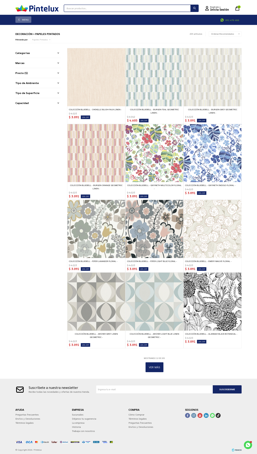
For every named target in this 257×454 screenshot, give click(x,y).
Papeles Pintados (40, 39)
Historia (76, 426)
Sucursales (77, 414)
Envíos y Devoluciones (27, 418)
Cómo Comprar (136, 414)
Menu (25, 19)
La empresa (78, 422)
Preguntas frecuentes (27, 414)
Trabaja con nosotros (83, 431)
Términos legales (24, 422)
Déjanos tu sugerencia (84, 418)
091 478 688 (232, 20)
